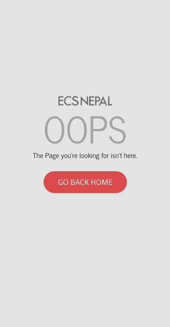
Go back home (85, 182)
